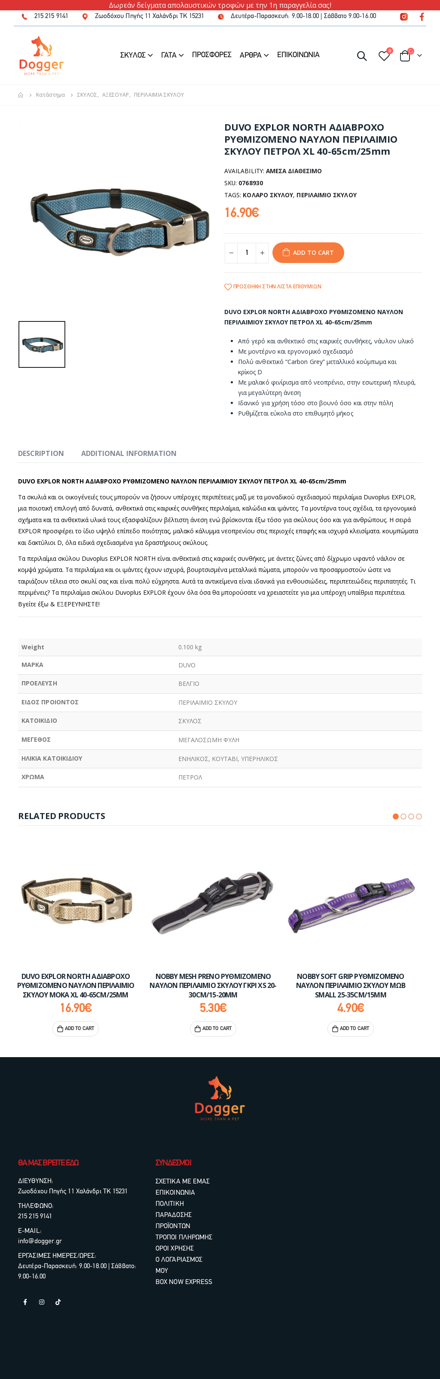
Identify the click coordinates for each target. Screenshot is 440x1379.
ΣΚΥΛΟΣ (133, 56)
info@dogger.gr (40, 1241)
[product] (82, 900)
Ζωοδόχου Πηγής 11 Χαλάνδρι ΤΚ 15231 (73, 1191)
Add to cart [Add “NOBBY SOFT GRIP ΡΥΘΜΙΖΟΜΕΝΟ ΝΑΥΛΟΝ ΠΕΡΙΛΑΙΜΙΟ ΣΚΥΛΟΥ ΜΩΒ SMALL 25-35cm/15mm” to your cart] (361, 1028)
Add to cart (313, 252)
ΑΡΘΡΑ (251, 56)
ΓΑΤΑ (169, 56)
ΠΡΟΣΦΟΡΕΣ (212, 55)
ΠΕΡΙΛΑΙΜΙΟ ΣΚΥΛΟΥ (326, 195)
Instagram (41, 1302)
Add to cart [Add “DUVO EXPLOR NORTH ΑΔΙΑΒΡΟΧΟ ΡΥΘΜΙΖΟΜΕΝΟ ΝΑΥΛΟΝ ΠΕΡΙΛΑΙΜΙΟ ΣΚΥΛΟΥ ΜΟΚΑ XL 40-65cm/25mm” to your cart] (86, 1028)
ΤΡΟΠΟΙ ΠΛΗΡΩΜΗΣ (184, 1237)
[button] (396, 816)
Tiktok (58, 1302)
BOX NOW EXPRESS (184, 1282)
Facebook (25, 1302)
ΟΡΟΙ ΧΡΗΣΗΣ (175, 1248)
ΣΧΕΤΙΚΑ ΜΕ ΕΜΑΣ (183, 1181)
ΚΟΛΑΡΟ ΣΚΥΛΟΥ (268, 195)
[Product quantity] (246, 253)
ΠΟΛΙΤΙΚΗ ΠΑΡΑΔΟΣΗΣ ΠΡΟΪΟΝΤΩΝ (174, 1215)
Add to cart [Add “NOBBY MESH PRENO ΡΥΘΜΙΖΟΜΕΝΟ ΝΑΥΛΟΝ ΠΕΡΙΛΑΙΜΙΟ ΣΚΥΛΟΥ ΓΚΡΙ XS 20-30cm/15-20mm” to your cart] (223, 1028)
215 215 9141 (35, 1216)
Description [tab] (41, 453)
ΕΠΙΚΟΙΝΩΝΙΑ (298, 55)
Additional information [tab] (129, 453)
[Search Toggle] (361, 55)
